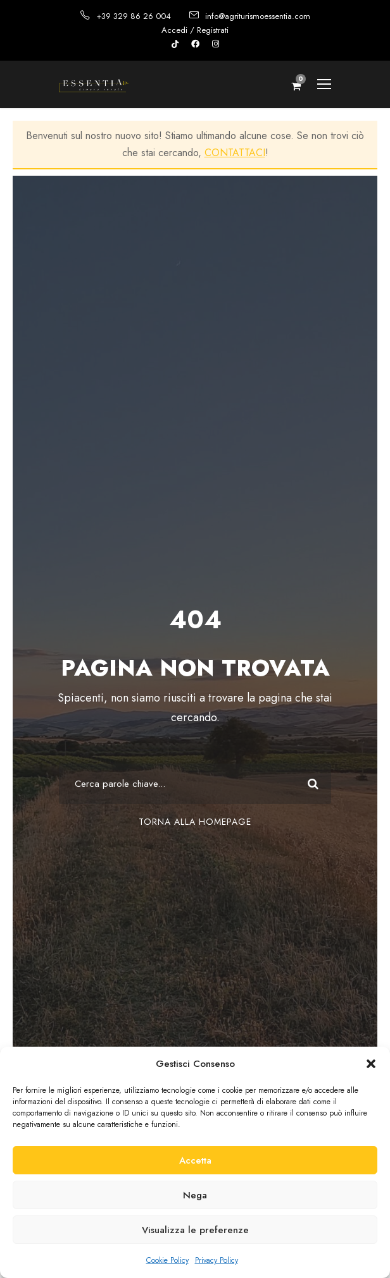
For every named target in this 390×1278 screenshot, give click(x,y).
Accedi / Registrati (195, 30)
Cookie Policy (167, 1260)
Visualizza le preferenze (195, 1230)
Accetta (195, 1160)
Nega (195, 1195)
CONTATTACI (234, 152)
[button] (371, 1063)
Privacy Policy (216, 1260)
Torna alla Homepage (195, 821)
